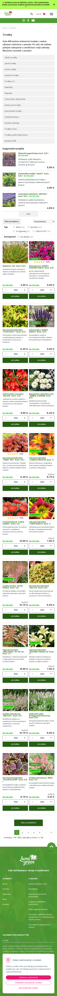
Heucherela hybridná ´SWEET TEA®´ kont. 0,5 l (13, 459)
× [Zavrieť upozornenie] (54, 4)
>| (51, 832)
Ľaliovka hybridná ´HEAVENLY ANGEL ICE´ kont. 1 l (41, 652)
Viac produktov (28, 822)
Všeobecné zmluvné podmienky (37, 895)
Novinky (36, 227)
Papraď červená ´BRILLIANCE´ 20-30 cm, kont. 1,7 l (13, 652)
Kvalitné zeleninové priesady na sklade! (34, 4)
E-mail (5, 940)
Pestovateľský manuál (37, 909)
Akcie (20, 227)
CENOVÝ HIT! (43, 231)
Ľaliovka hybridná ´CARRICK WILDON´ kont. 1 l (41, 459)
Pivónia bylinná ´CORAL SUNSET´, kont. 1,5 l (13, 523)
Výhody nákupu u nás (37, 884)
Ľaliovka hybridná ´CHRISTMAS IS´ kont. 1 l (40, 523)
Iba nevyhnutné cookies (28, 988)
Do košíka (15, 296)
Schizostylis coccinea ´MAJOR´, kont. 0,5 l (13, 395)
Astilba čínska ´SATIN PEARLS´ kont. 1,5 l (13, 587)
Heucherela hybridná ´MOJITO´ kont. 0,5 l (39, 587)
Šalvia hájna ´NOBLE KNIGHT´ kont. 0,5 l (38, 331)
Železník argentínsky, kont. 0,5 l (33, 153)
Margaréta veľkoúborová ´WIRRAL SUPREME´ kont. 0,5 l (41, 396)
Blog (4, 899)
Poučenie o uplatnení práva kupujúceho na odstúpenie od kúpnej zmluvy (41, 917)
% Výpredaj (23, 231)
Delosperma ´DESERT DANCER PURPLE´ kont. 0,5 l (41, 267)
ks (16, 290)
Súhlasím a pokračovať (28, 977)
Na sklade (26, 237)
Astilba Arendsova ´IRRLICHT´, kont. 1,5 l (12, 715)
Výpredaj (6, 894)
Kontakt (6, 904)
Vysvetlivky (33, 889)
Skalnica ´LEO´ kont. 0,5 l (14, 266)
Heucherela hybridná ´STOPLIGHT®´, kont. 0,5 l (14, 331)
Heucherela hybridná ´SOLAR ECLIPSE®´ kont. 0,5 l (15, 780)
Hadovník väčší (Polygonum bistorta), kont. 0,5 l (39, 716)
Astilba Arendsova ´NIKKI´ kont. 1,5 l (41, 779)
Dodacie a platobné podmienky (37, 903)
